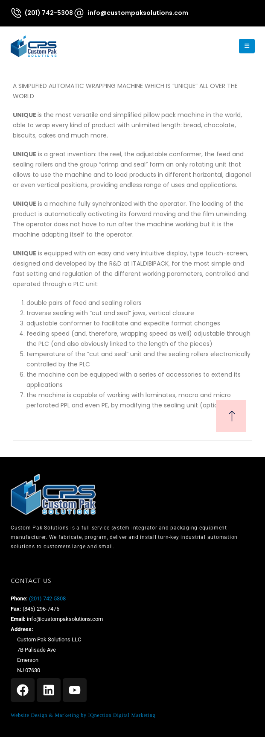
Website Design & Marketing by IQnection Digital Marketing (83, 715)
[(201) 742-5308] (41, 12)
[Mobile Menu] (247, 46)
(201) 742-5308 (47, 598)
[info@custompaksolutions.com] (130, 12)
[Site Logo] (33, 46)
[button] (224, 46)
